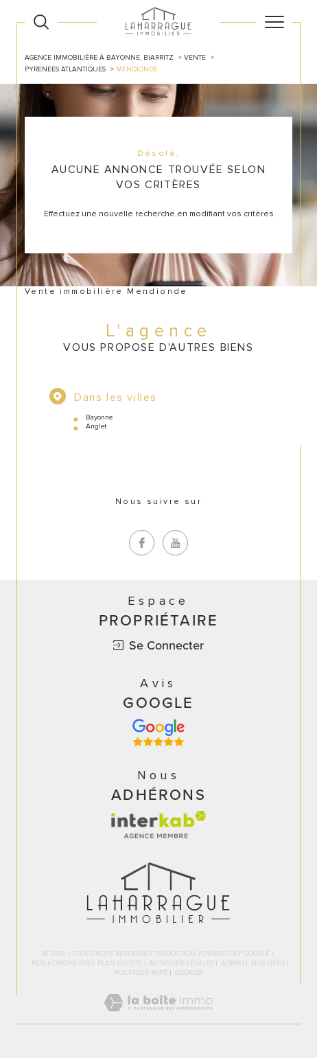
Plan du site (120, 963)
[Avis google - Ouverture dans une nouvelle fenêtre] (158, 732)
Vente (195, 58)
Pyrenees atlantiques (65, 69)
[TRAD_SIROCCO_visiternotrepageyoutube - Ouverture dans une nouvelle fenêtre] (175, 542)
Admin (232, 963)
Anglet (96, 426)
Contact (301, 360)
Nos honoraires (61, 963)
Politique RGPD (141, 973)
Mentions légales (182, 963)
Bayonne (99, 417)
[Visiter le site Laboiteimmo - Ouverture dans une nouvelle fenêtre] (158, 1017)
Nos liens (268, 963)
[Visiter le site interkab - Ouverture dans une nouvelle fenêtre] (158, 824)
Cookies (188, 973)
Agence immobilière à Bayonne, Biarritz (99, 58)
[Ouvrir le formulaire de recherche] (41, 22)
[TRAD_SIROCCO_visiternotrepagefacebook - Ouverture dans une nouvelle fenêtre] (141, 542)
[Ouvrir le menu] (274, 22)
